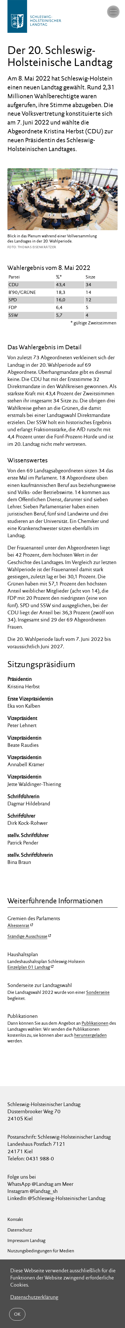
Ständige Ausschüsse (27, 936)
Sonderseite (98, 992)
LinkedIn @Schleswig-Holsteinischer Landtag (56, 1198)
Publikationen (95, 1023)
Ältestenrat (18, 925)
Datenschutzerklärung (34, 1297)
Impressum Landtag (26, 1240)
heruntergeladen (90, 1035)
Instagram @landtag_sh (33, 1191)
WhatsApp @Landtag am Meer (40, 1184)
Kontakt (15, 1219)
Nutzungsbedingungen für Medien (40, 1250)
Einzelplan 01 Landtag (28, 967)
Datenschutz (19, 1230)
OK (17, 1314)
